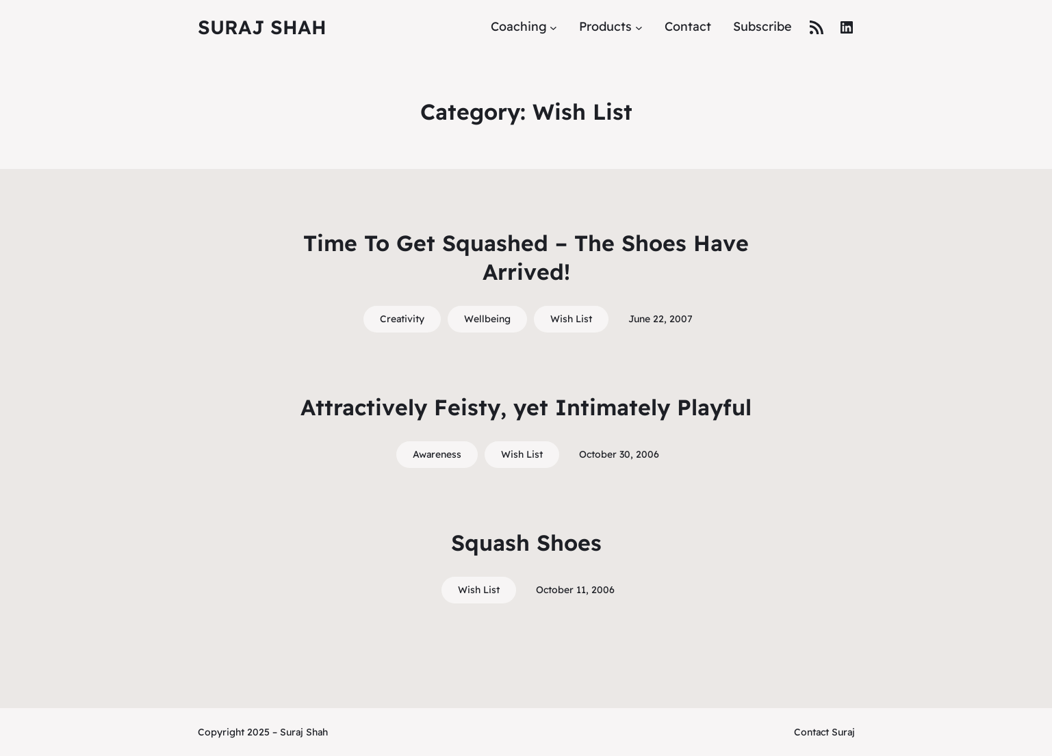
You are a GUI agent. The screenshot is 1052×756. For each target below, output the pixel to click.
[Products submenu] (639, 27)
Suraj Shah (262, 27)
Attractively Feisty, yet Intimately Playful (526, 407)
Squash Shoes (526, 542)
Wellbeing (487, 319)
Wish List (571, 319)
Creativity (402, 319)
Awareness (437, 454)
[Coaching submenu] (553, 27)
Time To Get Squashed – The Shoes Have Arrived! (526, 257)
